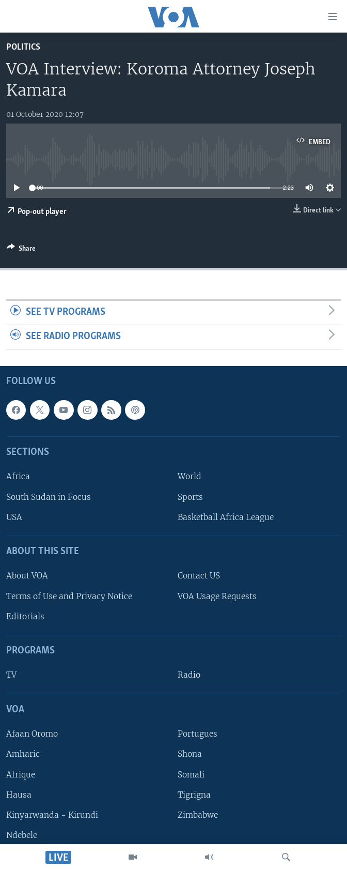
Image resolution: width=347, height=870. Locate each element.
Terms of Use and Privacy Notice (69, 596)
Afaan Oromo (32, 734)
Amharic (23, 754)
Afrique (20, 774)
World (189, 476)
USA (14, 517)
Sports (190, 496)
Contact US (199, 576)
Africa (18, 476)
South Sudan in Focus (48, 496)
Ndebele (21, 835)
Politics (23, 47)
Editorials (25, 616)
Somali (191, 774)
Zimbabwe (198, 815)
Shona (190, 754)
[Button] (21, 250)
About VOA (27, 576)
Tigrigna (194, 794)
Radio (189, 675)
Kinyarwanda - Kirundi (52, 815)
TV (11, 675)
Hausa (18, 794)
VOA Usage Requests (217, 596)
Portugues (197, 734)
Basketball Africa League (226, 517)
